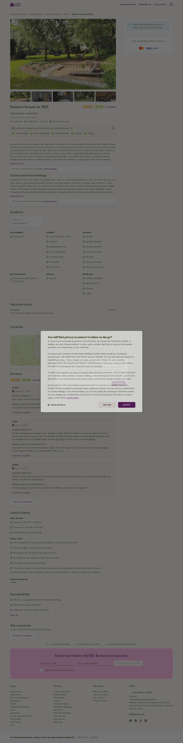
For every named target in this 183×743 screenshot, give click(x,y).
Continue (119, 382)
